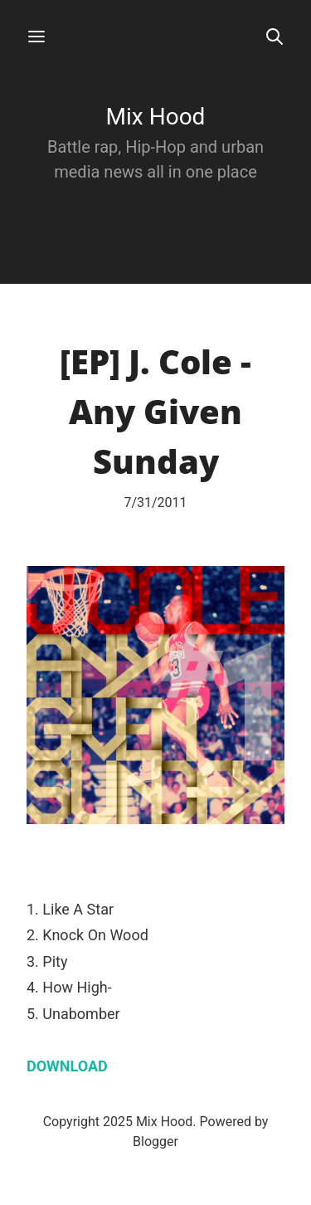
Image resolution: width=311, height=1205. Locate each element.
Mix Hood (156, 116)
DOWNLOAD (67, 1066)
